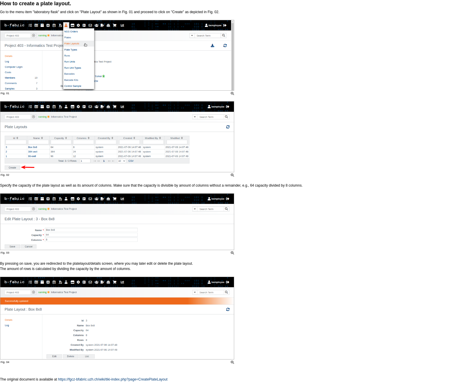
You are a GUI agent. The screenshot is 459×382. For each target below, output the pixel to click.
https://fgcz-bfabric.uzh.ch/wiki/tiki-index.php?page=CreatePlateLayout (112, 379)
